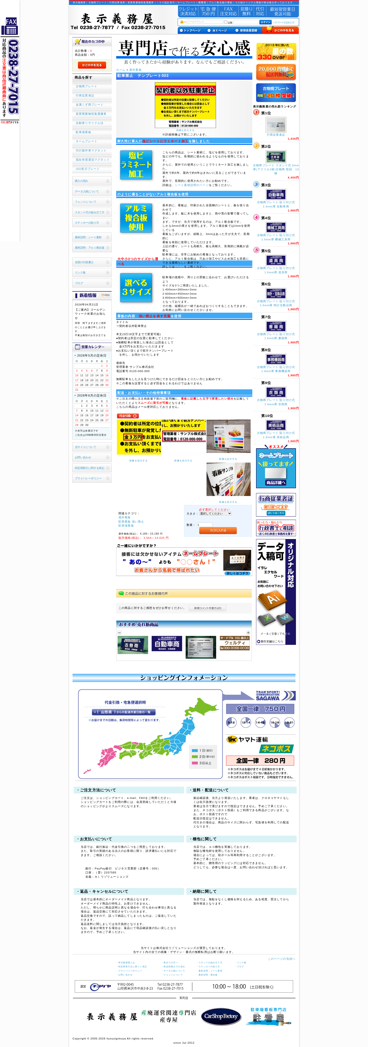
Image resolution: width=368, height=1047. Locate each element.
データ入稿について (87, 191)
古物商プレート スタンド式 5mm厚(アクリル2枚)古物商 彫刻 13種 (276, 169)
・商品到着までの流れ (173, 966)
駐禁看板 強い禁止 (131, 521)
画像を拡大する (185, 130)
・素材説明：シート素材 (209, 971)
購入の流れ (81, 180)
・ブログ (239, 966)
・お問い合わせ (124, 975)
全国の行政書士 (84, 262)
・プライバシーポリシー (129, 971)
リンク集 (80, 272)
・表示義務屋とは (125, 962)
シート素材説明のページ (192, 184)
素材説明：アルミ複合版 (89, 247)
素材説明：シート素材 (88, 237)
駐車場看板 (126, 525)
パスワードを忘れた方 (283, 22)
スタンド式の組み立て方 (89, 212)
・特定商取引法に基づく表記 (131, 966)
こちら (179, 266)
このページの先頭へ (281, 958)
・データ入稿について (173, 971)
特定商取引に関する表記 (89, 467)
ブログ (79, 283)
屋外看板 (135, 69)
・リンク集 (241, 962)
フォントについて (85, 201)
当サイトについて (85, 446)
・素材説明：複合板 (207, 975)
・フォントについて (172, 975)
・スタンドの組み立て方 (209, 962)
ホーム (120, 69)
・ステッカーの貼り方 (208, 966)
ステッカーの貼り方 (87, 222)
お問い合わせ (83, 457)
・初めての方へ (169, 962)
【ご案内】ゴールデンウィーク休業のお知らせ (90, 313)
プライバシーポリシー (88, 478)
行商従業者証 (276, 134)
